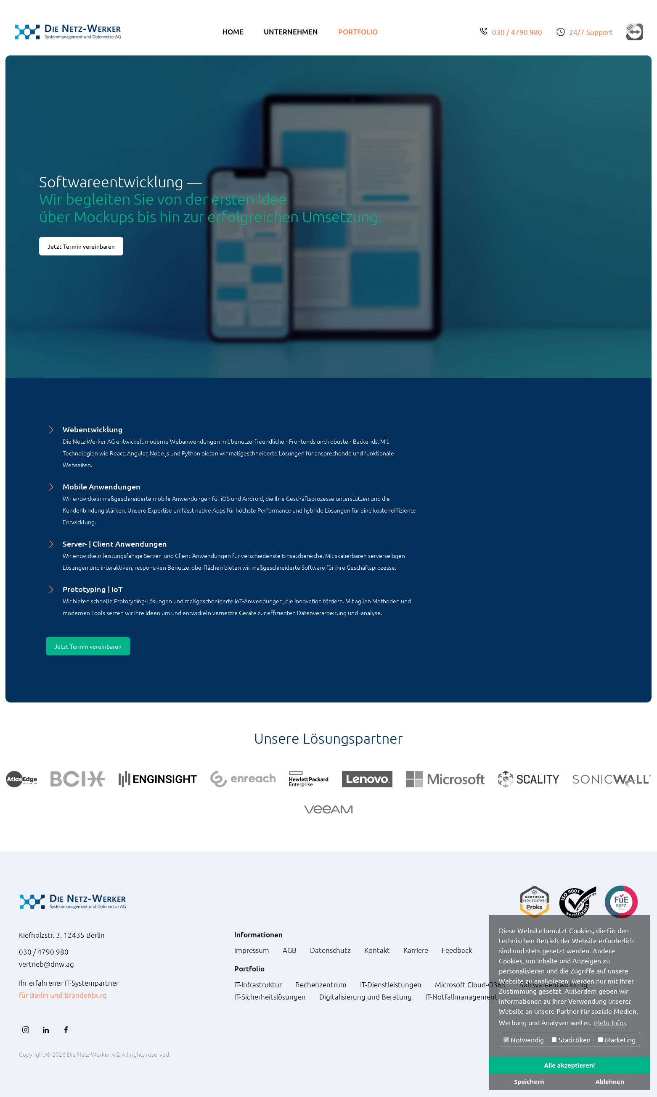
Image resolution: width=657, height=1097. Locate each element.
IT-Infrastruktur (258, 984)
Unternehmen (291, 32)
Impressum (251, 950)
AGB (290, 950)
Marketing (617, 1039)
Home (233, 32)
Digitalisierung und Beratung (365, 996)
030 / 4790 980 (517, 31)
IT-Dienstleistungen (390, 984)
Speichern (529, 1082)
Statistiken (571, 1039)
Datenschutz (330, 950)
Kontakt (377, 950)
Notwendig (523, 1039)
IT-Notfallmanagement (461, 996)
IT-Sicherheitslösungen (270, 996)
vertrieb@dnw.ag (46, 963)
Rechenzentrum (321, 984)
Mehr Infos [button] (610, 1022)
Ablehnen (610, 1082)
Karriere (415, 950)
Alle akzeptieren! (569, 1065)
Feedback (457, 950)
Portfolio (358, 32)
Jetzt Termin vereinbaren (81, 246)
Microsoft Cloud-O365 (470, 984)
